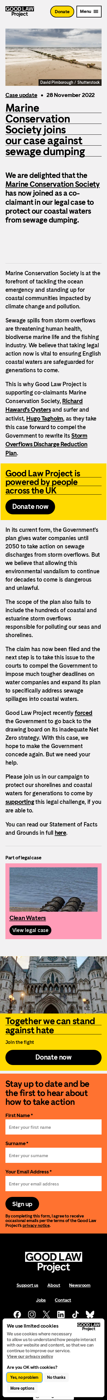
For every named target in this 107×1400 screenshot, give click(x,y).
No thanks (56, 1377)
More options (22, 1388)
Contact (63, 1300)
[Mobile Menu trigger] (89, 11)
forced (83, 712)
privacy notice (36, 1225)
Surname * (17, 1143)
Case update (21, 95)
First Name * (19, 1115)
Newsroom (79, 1285)
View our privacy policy (30, 1356)
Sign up (22, 1203)
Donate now (30, 507)
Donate (62, 11)
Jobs (41, 1300)
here (60, 832)
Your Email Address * (28, 1172)
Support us (27, 1285)
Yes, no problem (24, 1377)
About (53, 1285)
